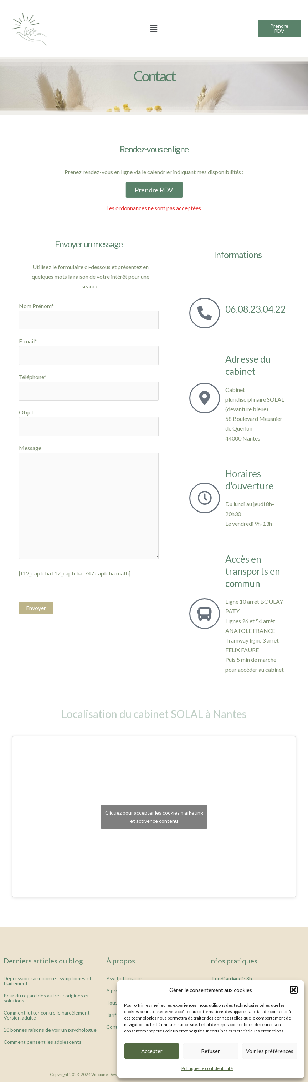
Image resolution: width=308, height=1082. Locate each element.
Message (89, 503)
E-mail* (89, 351)
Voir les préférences (269, 1051)
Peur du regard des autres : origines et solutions (46, 997)
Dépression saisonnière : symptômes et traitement (48, 980)
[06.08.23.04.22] (204, 313)
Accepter (152, 1051)
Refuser (210, 1051)
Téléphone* (89, 387)
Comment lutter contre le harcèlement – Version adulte (49, 1015)
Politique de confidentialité (207, 1068)
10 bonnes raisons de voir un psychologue (50, 1030)
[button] (293, 989)
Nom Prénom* (89, 315)
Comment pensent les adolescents (43, 1042)
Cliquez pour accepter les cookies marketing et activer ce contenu (154, 817)
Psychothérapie (124, 978)
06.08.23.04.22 (255, 309)
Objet (89, 422)
